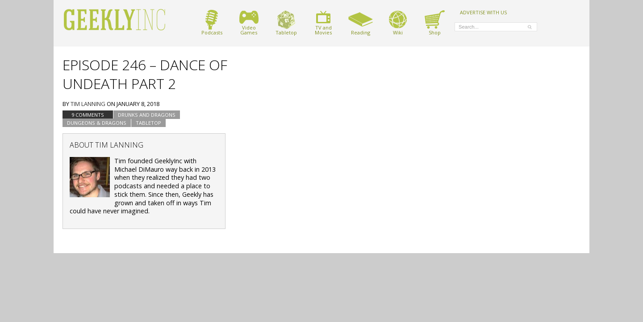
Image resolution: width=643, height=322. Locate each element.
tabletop (148, 122)
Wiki (398, 22)
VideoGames (249, 22)
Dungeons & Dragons (96, 122)
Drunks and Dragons (146, 114)
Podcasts (211, 22)
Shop (435, 22)
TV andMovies (323, 22)
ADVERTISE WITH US (483, 12)
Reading (360, 22)
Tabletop (286, 22)
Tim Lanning (88, 104)
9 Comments (87, 114)
